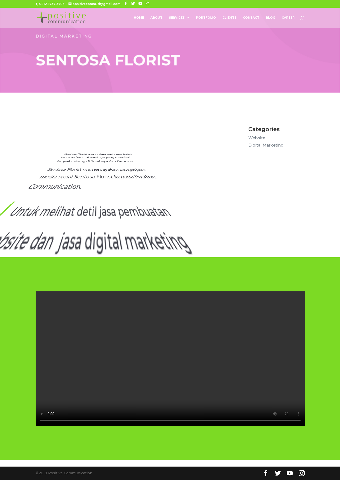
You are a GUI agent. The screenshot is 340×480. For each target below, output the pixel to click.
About (156, 17)
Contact (251, 17)
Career (288, 17)
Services (177, 17)
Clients (229, 17)
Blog (270, 17)
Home (139, 17)
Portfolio (206, 17)
